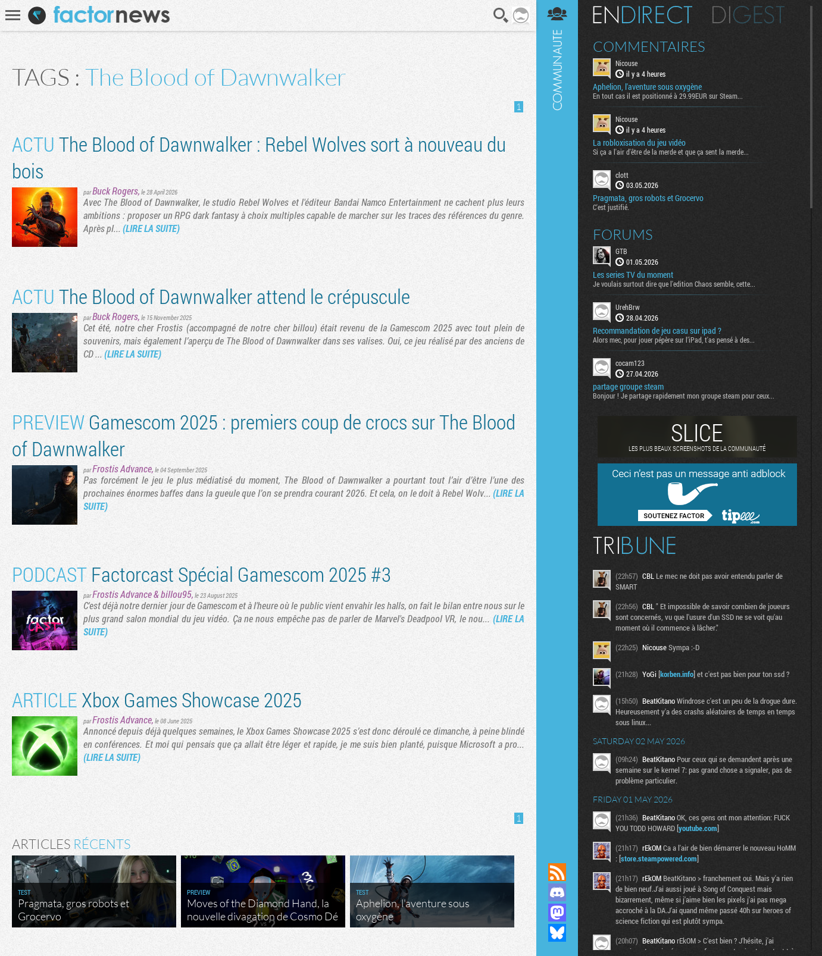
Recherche (501, 15)
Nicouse (626, 63)
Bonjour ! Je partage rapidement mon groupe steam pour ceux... (683, 395)
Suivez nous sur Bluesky (557, 933)
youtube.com (698, 828)
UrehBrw (627, 307)
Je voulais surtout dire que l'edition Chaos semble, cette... (674, 284)
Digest (748, 15)
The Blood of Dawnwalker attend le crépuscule (211, 296)
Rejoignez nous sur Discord (557, 892)
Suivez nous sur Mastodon (557, 912)
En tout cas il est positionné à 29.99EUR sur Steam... (668, 96)
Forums (623, 234)
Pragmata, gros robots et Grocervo (648, 198)
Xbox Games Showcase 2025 (157, 699)
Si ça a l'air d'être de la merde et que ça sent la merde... (671, 151)
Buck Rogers (115, 190)
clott (622, 175)
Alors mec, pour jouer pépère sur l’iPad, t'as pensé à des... (674, 339)
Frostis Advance (122, 468)
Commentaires (649, 46)
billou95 (176, 594)
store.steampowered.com (659, 858)
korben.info (676, 674)
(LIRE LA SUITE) (151, 228)
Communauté (557, 420)
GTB (621, 251)
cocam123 (630, 363)
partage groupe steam (628, 386)
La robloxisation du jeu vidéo (639, 143)
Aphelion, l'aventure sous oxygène (647, 87)
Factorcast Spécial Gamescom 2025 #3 (201, 573)
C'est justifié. (611, 207)
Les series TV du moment (633, 275)
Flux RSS (557, 872)
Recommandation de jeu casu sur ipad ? (657, 331)
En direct (642, 15)
